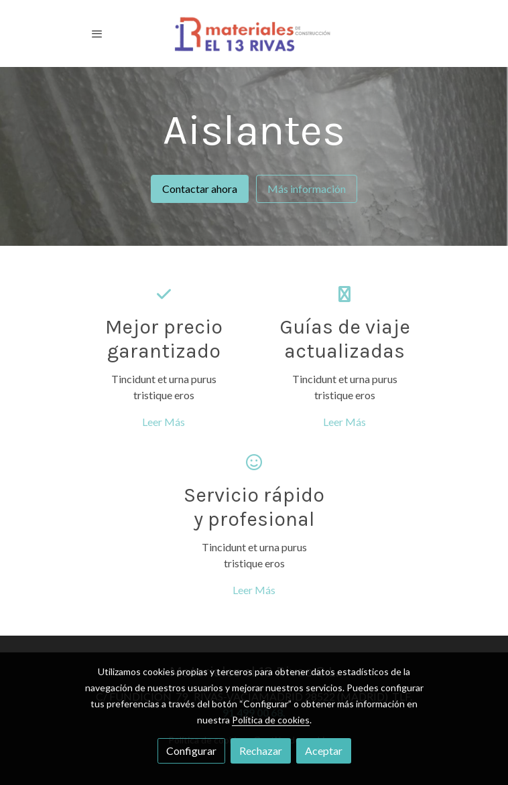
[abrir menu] (97, 33)
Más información (306, 188)
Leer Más (163, 421)
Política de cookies (271, 719)
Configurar (191, 750)
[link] (254, 33)
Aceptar (323, 750)
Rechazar (260, 750)
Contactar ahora (199, 188)
